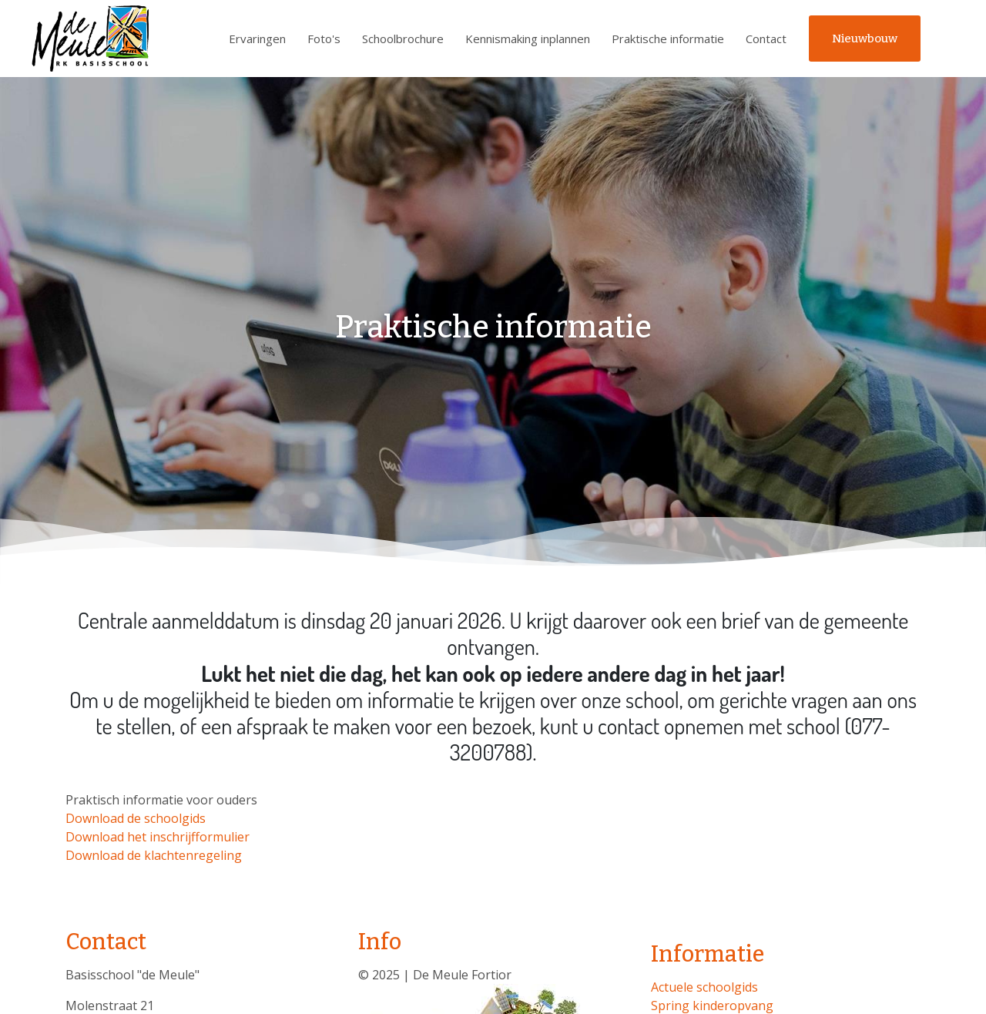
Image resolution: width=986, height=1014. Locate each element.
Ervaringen (257, 38)
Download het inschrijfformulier (157, 836)
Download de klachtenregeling (153, 855)
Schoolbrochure (403, 38)
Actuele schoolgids (704, 987)
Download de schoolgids (135, 818)
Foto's (323, 38)
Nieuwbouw (864, 38)
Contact (766, 38)
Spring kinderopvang (712, 1005)
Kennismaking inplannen (527, 38)
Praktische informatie (668, 38)
